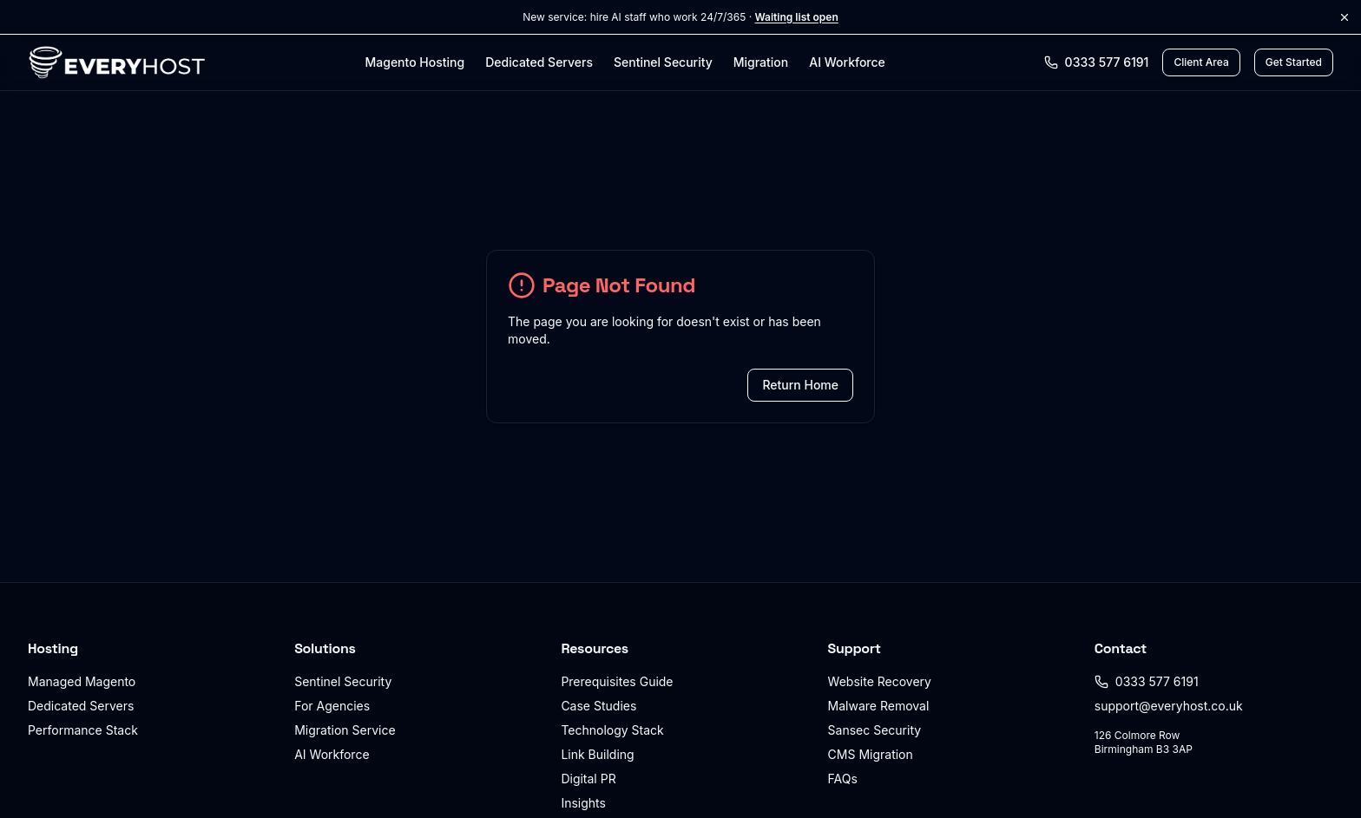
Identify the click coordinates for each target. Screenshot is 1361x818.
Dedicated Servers (539, 62)
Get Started (1294, 62)
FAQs (843, 778)
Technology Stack (612, 730)
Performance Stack (83, 730)
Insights (583, 802)
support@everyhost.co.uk (1169, 705)
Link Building (597, 754)
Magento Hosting (414, 62)
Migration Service (344, 730)
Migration (760, 62)
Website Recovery (879, 681)
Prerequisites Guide (617, 681)
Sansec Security (875, 730)
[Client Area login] (1200, 62)
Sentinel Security (663, 62)
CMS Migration (870, 754)
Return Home (800, 384)
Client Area (1201, 62)
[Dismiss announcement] (1344, 17)
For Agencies (332, 705)
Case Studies (598, 705)
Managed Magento (81, 681)
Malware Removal (879, 705)
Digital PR (588, 778)
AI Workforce (847, 62)
